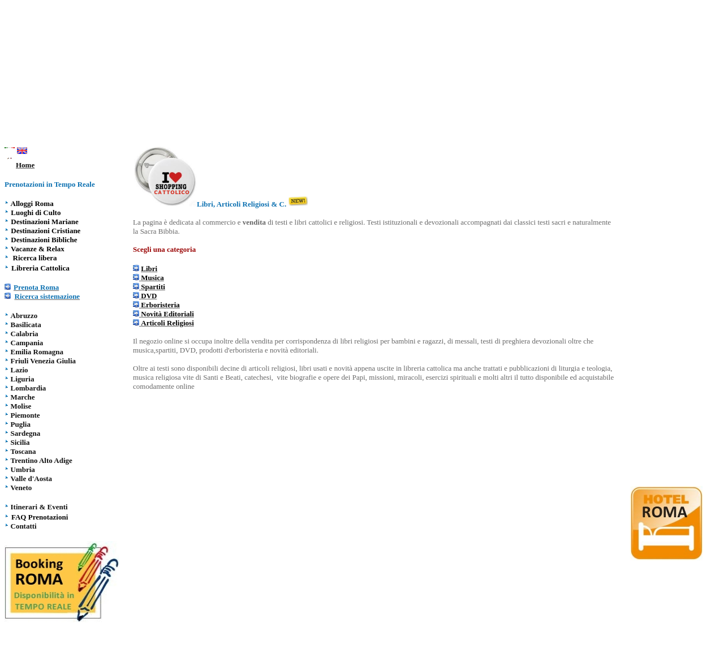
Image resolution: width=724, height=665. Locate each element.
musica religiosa (157, 377)
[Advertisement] (362, 75)
